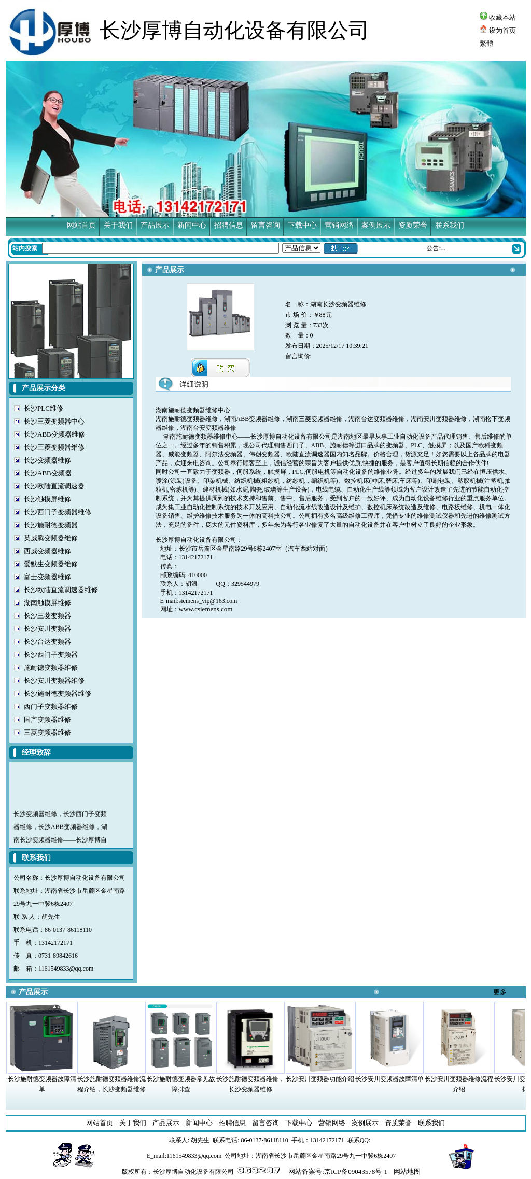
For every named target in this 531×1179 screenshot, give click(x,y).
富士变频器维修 (47, 577)
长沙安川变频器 (47, 629)
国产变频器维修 (47, 719)
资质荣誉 (412, 225)
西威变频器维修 (47, 551)
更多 (500, 992)
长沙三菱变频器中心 (54, 421)
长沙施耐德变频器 (51, 525)
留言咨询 (265, 225)
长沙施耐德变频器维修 (57, 693)
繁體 (486, 43)
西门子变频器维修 (51, 706)
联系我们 (449, 225)
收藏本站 (498, 17)
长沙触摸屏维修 (47, 499)
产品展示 (155, 225)
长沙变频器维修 (47, 460)
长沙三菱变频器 (47, 616)
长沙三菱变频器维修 (54, 447)
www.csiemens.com (206, 609)
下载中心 (302, 225)
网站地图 (407, 1171)
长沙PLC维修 (43, 408)
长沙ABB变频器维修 (54, 434)
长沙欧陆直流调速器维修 (61, 590)
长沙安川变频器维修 (54, 680)
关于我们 (118, 225)
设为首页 (498, 30)
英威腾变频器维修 (51, 538)
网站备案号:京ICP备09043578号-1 (337, 1171)
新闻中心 (191, 225)
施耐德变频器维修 (51, 667)
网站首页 (81, 225)
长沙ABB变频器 (48, 473)
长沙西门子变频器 (51, 654)
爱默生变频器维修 (51, 564)
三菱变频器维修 (47, 732)
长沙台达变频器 (47, 641)
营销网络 (339, 225)
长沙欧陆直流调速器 (54, 486)
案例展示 (375, 225)
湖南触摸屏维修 (47, 603)
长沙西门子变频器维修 (57, 512)
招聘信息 (228, 225)
